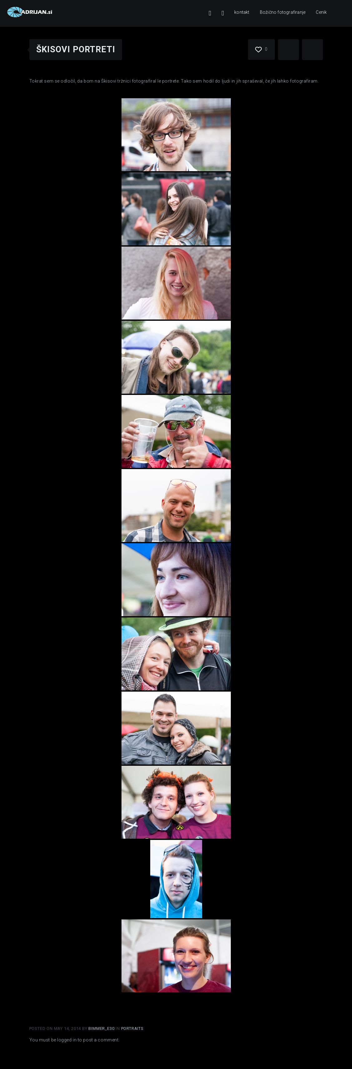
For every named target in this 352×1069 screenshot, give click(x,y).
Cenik (321, 12)
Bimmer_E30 (102, 1028)
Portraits (132, 1028)
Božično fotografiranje (282, 12)
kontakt (241, 12)
